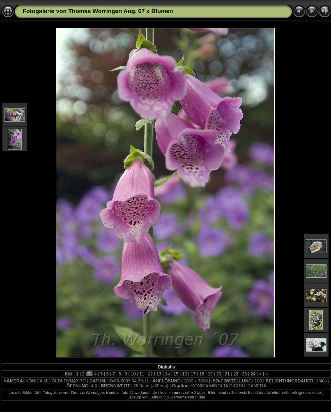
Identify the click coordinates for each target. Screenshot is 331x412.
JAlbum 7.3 (159, 397)
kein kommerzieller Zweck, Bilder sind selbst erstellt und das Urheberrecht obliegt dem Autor (240, 392)
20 (219, 373)
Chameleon (184, 397)
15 (176, 373)
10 (133, 373)
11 (141, 373)
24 (253, 373)
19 (210, 373)
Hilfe (201, 397)
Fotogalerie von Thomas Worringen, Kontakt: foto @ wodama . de (99, 392)
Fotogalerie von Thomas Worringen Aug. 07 (84, 11)
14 (167, 373)
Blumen (162, 11)
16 (184, 373)
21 (227, 373)
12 (150, 373)
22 (235, 373)
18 (201, 373)
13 (159, 373)
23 (244, 373)
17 (193, 373)
